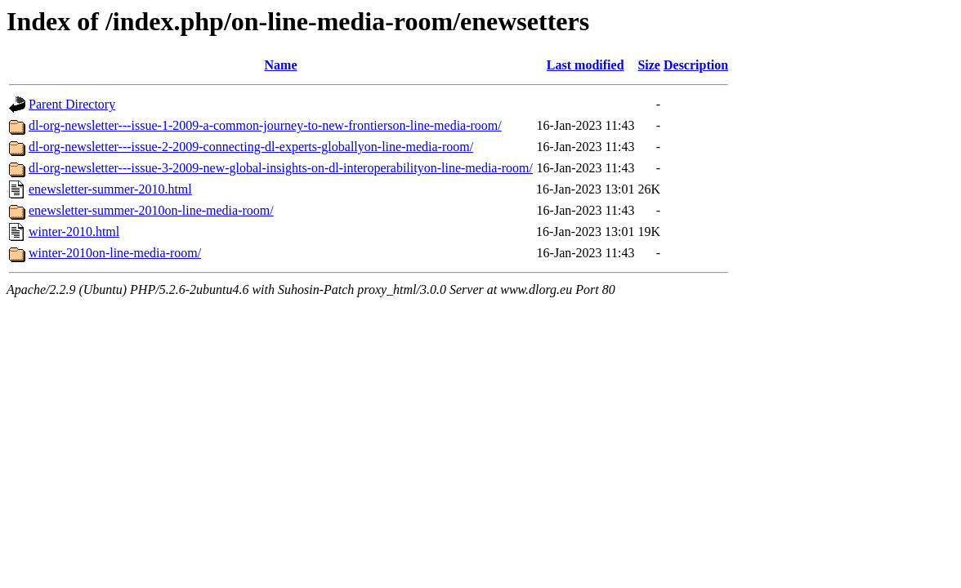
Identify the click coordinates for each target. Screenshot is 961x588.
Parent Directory (72, 104)
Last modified (585, 65)
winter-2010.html (74, 231)
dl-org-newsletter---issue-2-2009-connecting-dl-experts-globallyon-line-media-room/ (251, 147)
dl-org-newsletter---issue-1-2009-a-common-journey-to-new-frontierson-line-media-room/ (265, 125)
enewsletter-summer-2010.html (110, 189)
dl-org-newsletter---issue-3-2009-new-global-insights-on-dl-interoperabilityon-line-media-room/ (281, 168)
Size (648, 65)
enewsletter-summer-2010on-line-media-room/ (151, 210)
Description (696, 65)
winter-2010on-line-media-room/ (115, 253)
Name (281, 65)
